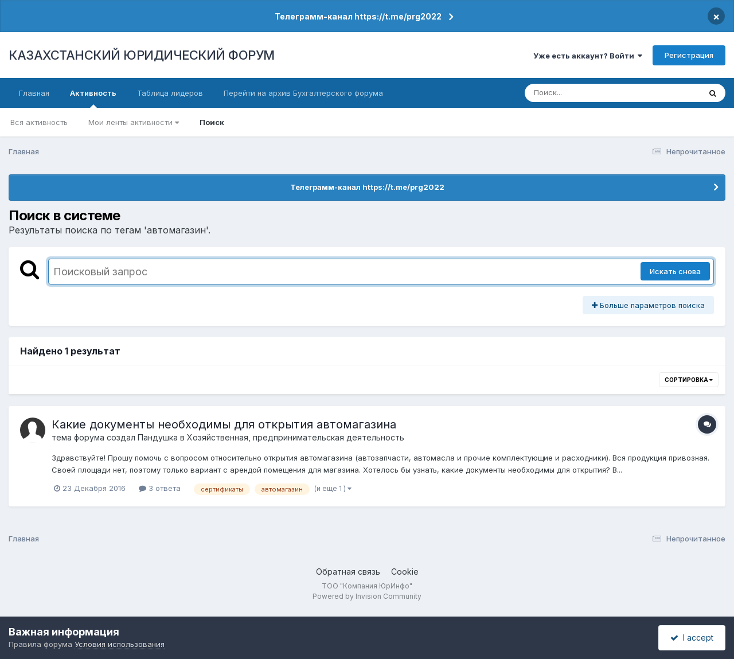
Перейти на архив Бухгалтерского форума (303, 93)
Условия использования (120, 644)
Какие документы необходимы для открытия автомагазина (224, 424)
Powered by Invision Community (367, 596)
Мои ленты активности (133, 122)
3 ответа (160, 488)
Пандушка (158, 437)
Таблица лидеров (170, 93)
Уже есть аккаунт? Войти (587, 55)
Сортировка (689, 379)
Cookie (405, 571)
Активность (93, 98)
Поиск (212, 122)
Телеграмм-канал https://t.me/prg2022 (358, 16)
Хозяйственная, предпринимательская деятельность (295, 437)
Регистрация (689, 55)
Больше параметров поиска (648, 305)
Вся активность (39, 122)
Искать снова (675, 271)
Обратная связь (348, 571)
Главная (34, 93)
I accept (691, 637)
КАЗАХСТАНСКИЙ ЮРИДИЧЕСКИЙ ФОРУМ (142, 55)
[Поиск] (591, 93)
